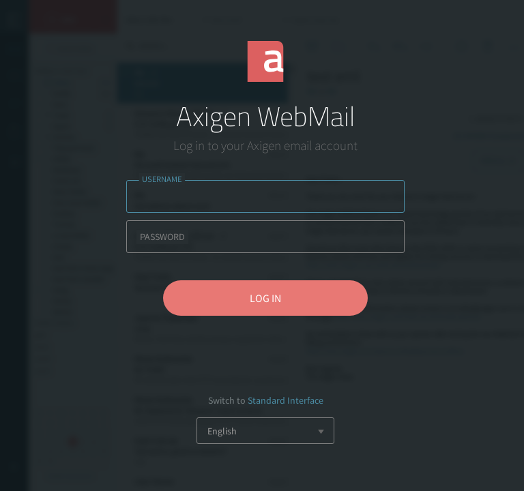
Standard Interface (285, 400)
